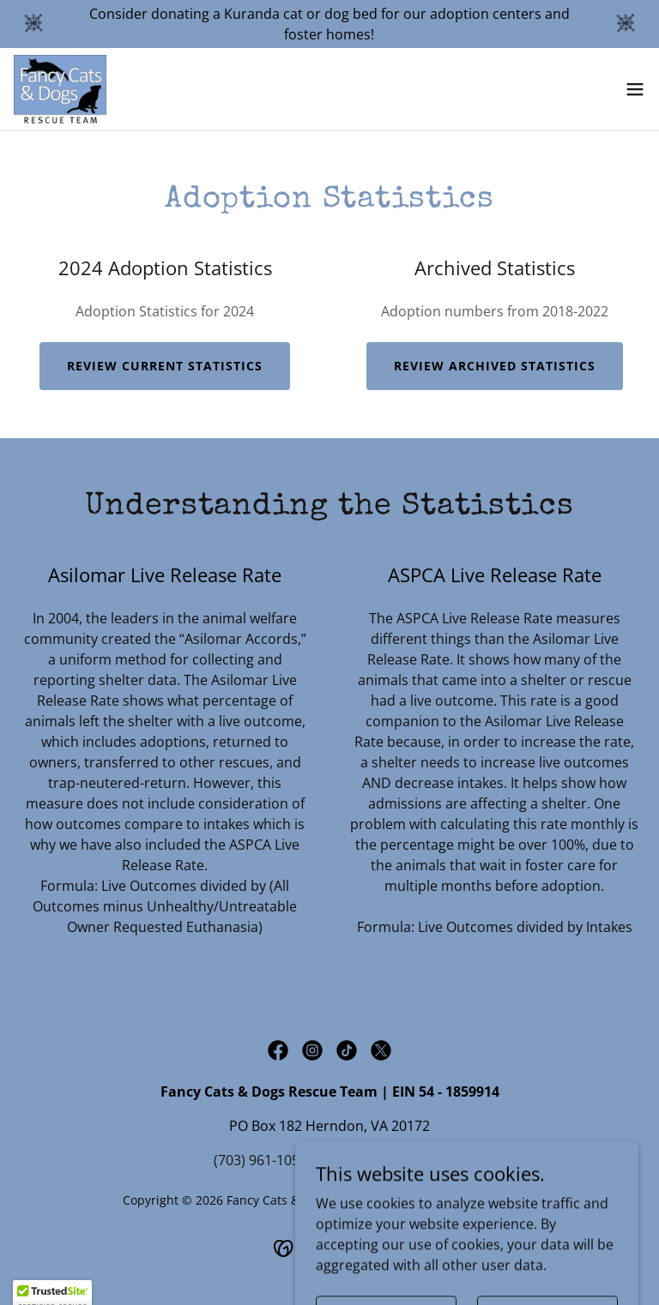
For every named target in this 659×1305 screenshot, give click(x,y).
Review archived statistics (495, 366)
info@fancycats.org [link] (383, 1160)
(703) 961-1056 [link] (260, 1160)
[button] (635, 89)
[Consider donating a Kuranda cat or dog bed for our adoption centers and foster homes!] (329, 24)
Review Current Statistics (165, 366)
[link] (60, 89)
